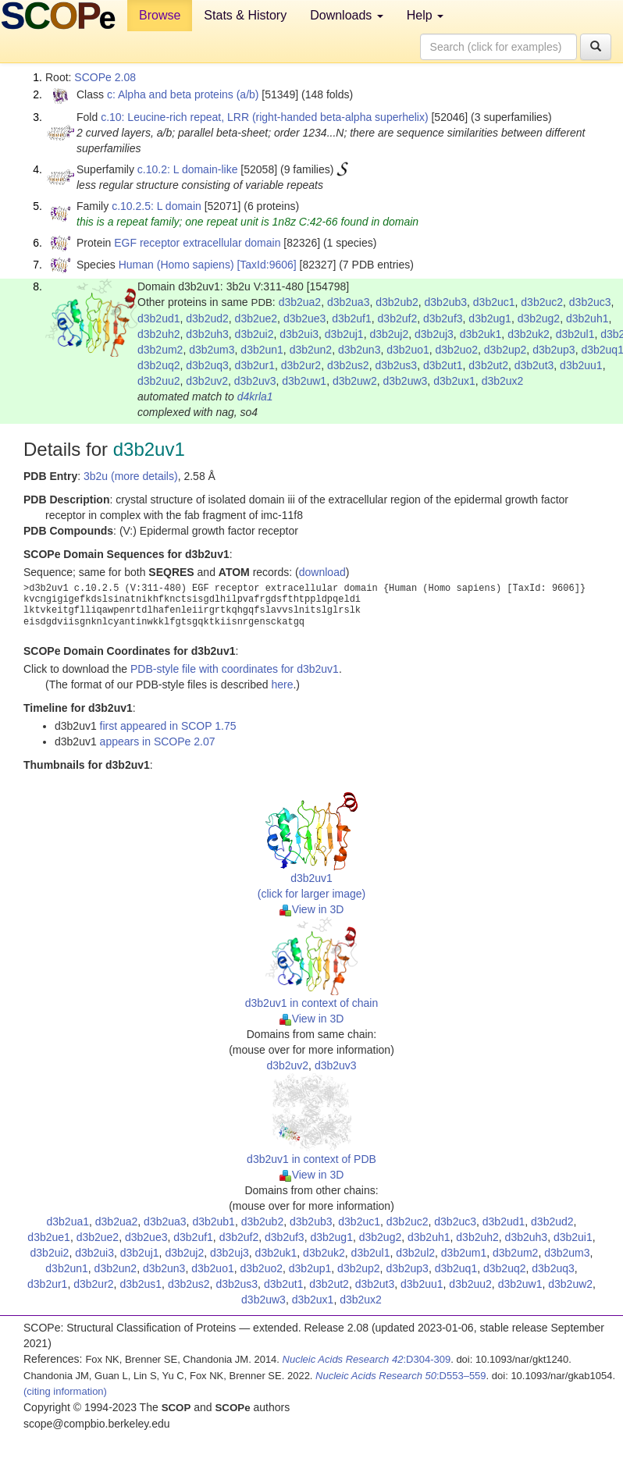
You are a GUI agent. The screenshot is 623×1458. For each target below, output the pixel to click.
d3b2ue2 (256, 318)
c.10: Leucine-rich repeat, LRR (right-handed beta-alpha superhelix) (264, 117)
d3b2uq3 (207, 365)
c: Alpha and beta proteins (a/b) (183, 94)
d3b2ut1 (443, 365)
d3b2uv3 (255, 381)
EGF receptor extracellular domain (197, 242)
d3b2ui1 (573, 1237)
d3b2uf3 (443, 318)
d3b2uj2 (388, 334)
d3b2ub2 (397, 302)
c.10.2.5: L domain (156, 206)
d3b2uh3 (207, 334)
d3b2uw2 (355, 381)
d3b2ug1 (489, 318)
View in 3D (311, 909)
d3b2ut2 (488, 365)
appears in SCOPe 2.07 (157, 741)
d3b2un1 (261, 349)
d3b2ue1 (48, 1237)
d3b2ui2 (254, 334)
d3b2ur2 (301, 365)
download (322, 572)
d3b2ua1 (68, 1221)
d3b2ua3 (348, 302)
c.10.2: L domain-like (187, 169)
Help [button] (425, 15)
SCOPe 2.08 (105, 77)
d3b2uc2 (542, 302)
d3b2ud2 (207, 318)
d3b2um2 (160, 349)
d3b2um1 (463, 1252)
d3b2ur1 (255, 365)
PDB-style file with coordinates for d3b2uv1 (234, 669)
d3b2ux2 (503, 381)
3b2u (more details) (131, 476)
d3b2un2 (311, 349)
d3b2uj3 (434, 334)
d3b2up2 (505, 349)
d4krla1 (255, 396)
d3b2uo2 (457, 349)
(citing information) (65, 1391)
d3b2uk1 (481, 334)
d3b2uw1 (304, 381)
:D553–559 (400, 1376)
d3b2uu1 (581, 365)
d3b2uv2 (207, 381)
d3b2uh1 (587, 318)
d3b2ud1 (158, 318)
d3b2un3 (359, 349)
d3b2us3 (396, 365)
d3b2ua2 (300, 302)
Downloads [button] (346, 15)
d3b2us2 (348, 365)
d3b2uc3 (590, 302)
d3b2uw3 (405, 381)
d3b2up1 (310, 1268)
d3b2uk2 (528, 334)
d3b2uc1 (494, 302)
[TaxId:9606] (266, 264)
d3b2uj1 (344, 334)
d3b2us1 (140, 1284)
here (282, 684)
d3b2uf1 (352, 318)
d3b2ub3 (446, 302)
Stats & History (245, 15)
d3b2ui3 (299, 334)
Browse (159, 15)
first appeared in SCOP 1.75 (168, 726)
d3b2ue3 (304, 318)
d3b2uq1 (456, 1268)
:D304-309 (367, 1359)
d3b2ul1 (575, 334)
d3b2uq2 (158, 365)
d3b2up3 (553, 349)
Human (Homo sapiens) (176, 264)
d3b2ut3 (534, 365)
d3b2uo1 (407, 349)
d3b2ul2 (415, 1252)
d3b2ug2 (539, 318)
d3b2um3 (211, 349)
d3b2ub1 (213, 1221)
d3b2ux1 (454, 381)
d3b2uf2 (398, 318)
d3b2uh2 (158, 334)
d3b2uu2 (158, 381)
